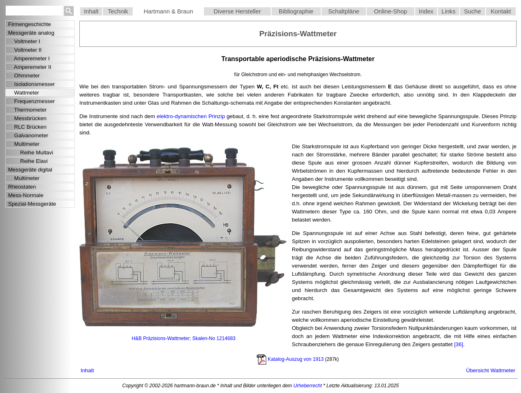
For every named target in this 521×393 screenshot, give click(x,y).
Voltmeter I (24, 41)
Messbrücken (27, 118)
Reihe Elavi (28, 161)
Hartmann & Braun (168, 11)
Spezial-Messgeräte (32, 204)
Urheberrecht (307, 386)
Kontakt (501, 11)
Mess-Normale (26, 195)
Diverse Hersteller (237, 11)
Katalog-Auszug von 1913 (296, 359)
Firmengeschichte (29, 24)
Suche (472, 11)
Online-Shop (390, 11)
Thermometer (27, 110)
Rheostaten (22, 187)
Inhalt (91, 11)
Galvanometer (28, 135)
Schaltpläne (343, 11)
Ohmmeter (24, 75)
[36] (458, 344)
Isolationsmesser (31, 84)
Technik (118, 11)
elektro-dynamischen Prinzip (191, 116)
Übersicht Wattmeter (490, 370)
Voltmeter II (25, 50)
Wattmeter (23, 93)
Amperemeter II (29, 67)
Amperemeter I (29, 58)
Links (448, 11)
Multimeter (23, 144)
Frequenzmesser (31, 101)
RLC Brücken (27, 127)
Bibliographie (296, 11)
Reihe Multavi (30, 152)
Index (426, 11)
